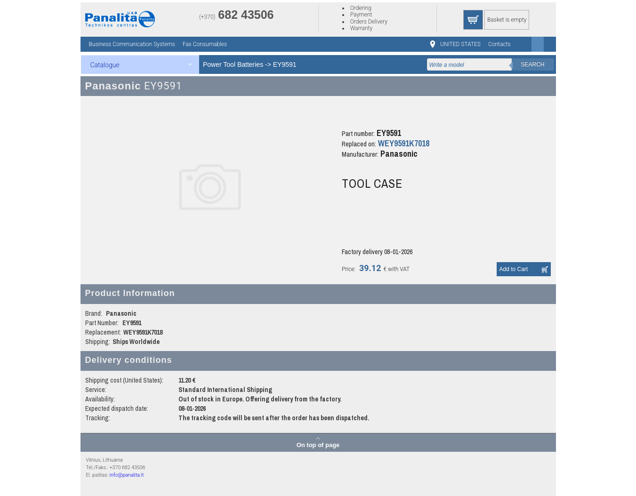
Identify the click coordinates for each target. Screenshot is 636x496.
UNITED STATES (460, 44)
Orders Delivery (368, 21)
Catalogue (105, 65)
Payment (361, 14)
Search (532, 64)
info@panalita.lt (126, 475)
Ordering (360, 8)
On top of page (318, 444)
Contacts (499, 44)
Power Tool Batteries (233, 64)
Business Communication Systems (132, 44)
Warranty (361, 28)
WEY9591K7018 (403, 143)
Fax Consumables (205, 44)
